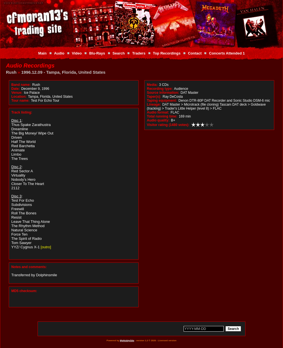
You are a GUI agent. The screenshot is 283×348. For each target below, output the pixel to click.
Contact (194, 53)
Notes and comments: (29, 267)
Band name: (21, 85)
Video (77, 53)
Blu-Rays (97, 53)
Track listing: (21, 112)
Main (42, 53)
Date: (15, 89)
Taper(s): (154, 97)
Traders (138, 53)
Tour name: (20, 101)
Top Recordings (166, 53)
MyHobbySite (127, 340)
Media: (152, 85)
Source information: (163, 93)
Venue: (16, 93)
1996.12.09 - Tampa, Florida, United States (63, 72)
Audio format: (158, 112)
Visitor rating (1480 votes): (168, 125)
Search (118, 53)
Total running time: (162, 116)
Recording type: (160, 89)
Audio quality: (158, 120)
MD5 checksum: (24, 291)
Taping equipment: (162, 101)
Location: (19, 97)
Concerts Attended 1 (227, 53)
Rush (11, 72)
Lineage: (154, 104)
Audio (59, 53)
